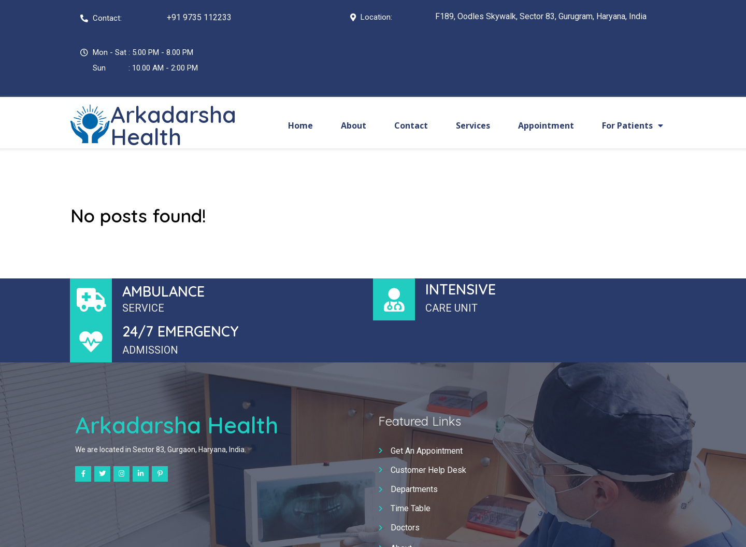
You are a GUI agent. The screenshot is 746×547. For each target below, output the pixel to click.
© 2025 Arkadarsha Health (373, 529)
